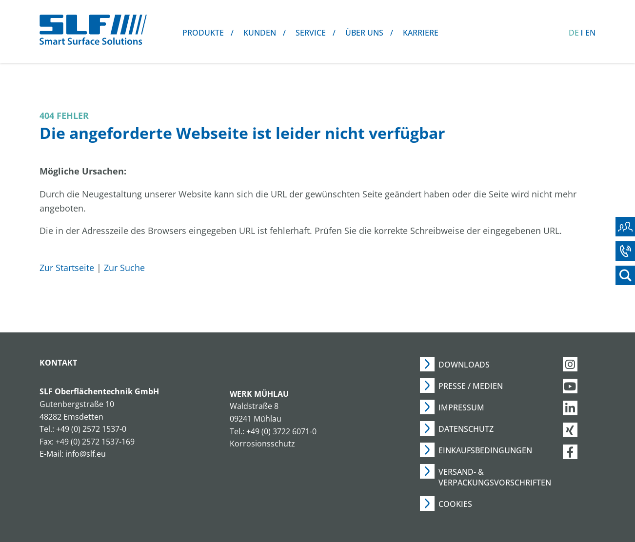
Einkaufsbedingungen (485, 450)
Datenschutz (466, 429)
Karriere (420, 32)
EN (590, 32)
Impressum (461, 407)
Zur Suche (124, 267)
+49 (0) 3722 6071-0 (281, 431)
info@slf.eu (85, 453)
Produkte (203, 32)
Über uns (364, 32)
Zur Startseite (67, 267)
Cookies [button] (455, 504)
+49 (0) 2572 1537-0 (91, 429)
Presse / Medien (470, 386)
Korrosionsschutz (262, 443)
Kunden (259, 32)
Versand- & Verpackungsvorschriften (494, 477)
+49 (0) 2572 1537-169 (95, 441)
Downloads (464, 364)
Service (311, 32)
